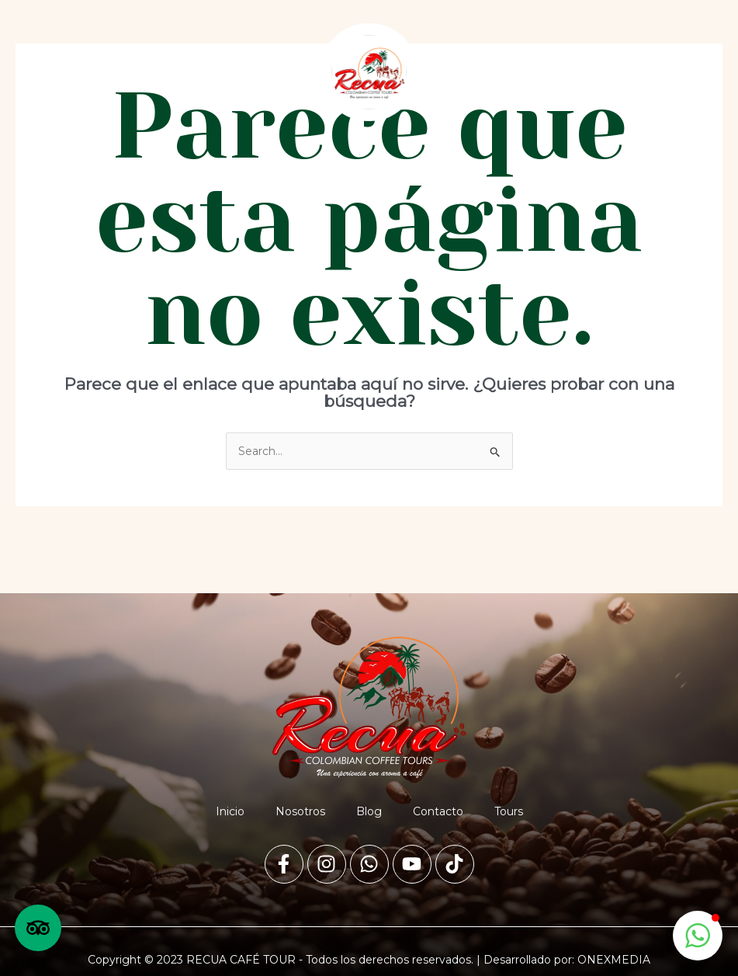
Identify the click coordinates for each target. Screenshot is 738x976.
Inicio (230, 811)
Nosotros (300, 811)
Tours (508, 811)
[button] (152, 72)
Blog (369, 811)
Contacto (438, 811)
